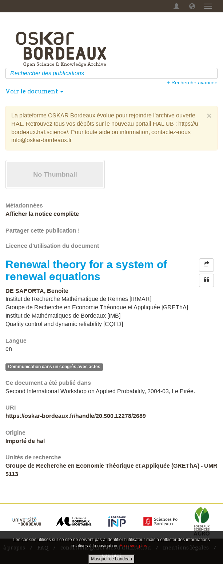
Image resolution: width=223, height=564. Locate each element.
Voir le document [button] (34, 91)
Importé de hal (25, 441)
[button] (192, 6)
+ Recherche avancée (192, 82)
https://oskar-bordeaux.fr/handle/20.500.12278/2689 (75, 416)
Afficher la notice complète (42, 214)
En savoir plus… (135, 545)
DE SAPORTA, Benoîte (36, 291)
